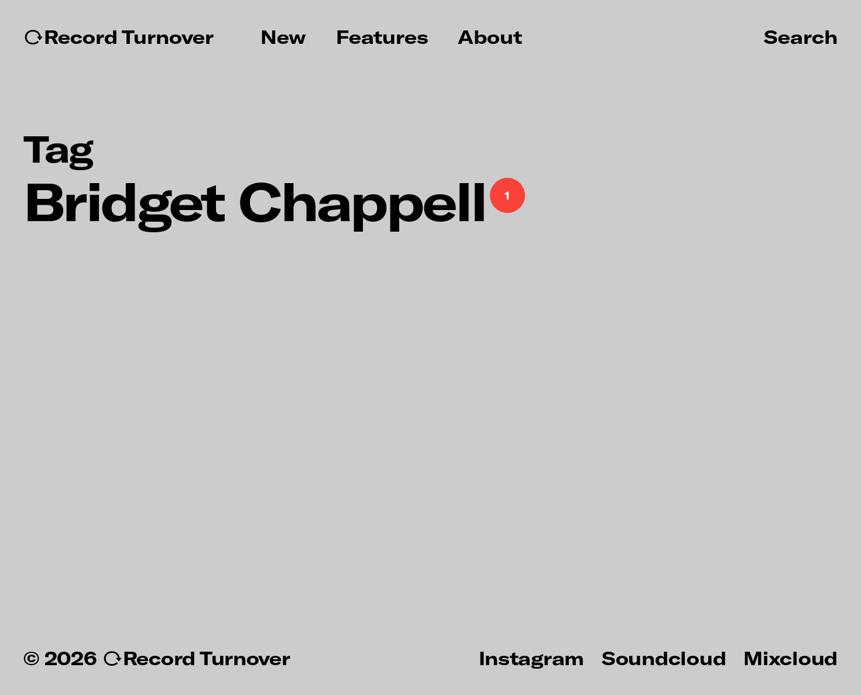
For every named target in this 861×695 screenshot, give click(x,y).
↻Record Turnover (118, 37)
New (283, 37)
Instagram (531, 657)
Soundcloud (664, 657)
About (490, 37)
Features (382, 37)
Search (801, 36)
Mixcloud (790, 657)
